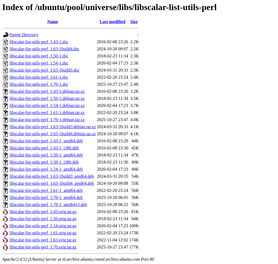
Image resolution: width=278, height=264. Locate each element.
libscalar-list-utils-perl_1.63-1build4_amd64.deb (52, 183)
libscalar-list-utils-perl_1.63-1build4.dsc (44, 49)
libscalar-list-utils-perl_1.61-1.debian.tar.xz (47, 112)
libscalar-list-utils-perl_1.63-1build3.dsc (44, 70)
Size (134, 21)
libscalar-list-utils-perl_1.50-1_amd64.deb (46, 155)
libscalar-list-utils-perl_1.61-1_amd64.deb (46, 190)
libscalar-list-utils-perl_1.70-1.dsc (39, 84)
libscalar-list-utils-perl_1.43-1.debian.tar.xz (47, 91)
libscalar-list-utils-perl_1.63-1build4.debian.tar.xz (53, 133)
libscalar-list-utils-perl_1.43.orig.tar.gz (43, 211)
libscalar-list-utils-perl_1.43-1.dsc (39, 41)
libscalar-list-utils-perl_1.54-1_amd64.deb (46, 169)
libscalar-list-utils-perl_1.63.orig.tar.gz (43, 240)
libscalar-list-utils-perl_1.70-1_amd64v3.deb (48, 204)
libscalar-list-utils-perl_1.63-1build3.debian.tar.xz (53, 126)
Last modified (112, 21)
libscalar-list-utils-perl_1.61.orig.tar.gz (43, 233)
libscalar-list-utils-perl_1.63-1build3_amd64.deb (52, 176)
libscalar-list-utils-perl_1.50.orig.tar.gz (43, 218)
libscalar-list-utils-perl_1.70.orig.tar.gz (43, 247)
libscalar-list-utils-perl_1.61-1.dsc (39, 77)
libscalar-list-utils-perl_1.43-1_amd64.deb (46, 141)
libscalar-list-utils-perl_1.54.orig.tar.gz (43, 225)
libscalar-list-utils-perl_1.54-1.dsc (39, 63)
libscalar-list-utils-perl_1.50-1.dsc (39, 56)
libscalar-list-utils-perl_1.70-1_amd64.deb (46, 197)
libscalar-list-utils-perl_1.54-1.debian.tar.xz (47, 105)
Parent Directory (24, 34)
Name (52, 21)
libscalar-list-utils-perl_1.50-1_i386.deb (44, 162)
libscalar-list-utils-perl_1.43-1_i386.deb (44, 148)
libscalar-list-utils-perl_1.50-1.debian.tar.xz (47, 98)
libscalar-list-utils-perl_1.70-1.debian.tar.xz (47, 119)
